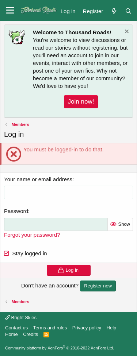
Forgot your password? (32, 235)
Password (16, 211)
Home (11, 334)
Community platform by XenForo (59, 348)
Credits (30, 334)
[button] (10, 10)
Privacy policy (86, 327)
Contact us (16, 327)
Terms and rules (50, 327)
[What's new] (114, 10)
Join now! (81, 101)
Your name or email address (38, 179)
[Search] (128, 10)
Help (112, 327)
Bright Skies (21, 317)
